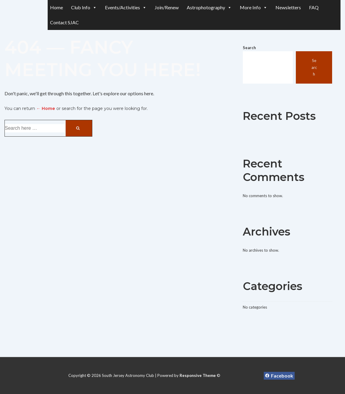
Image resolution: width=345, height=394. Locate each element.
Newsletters (288, 7)
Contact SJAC (64, 22)
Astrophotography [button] (209, 7)
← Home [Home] (45, 108)
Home (56, 7)
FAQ (314, 7)
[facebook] (279, 376)
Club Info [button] (84, 7)
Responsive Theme (198, 375)
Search (249, 47)
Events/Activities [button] (126, 7)
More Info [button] (253, 7)
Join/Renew (167, 7)
